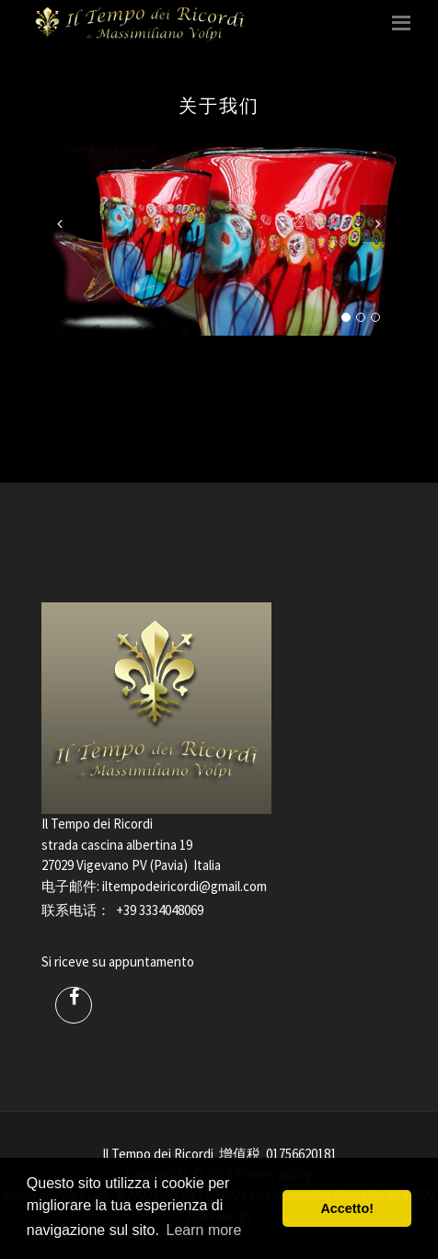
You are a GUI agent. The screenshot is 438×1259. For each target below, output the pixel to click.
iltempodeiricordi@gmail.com (184, 886)
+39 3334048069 (159, 910)
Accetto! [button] (347, 1208)
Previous (59, 223)
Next (378, 223)
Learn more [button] (204, 1230)
